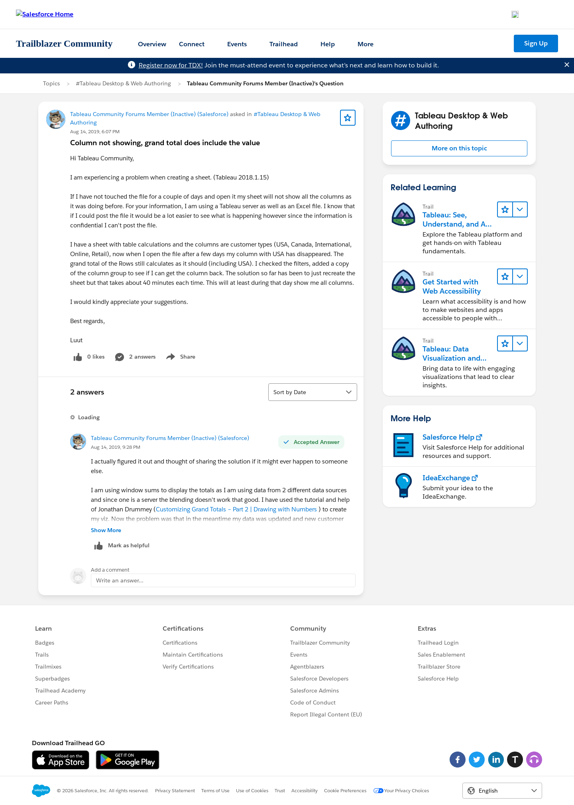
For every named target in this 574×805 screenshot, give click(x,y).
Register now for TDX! (171, 65)
